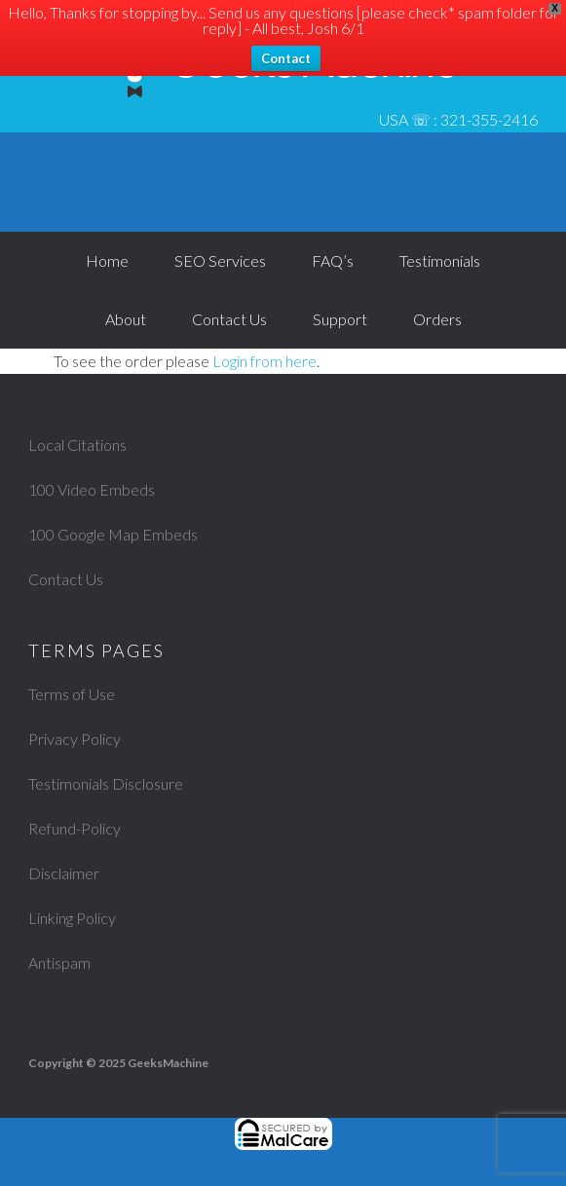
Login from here (264, 361)
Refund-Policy (74, 828)
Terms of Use (71, 694)
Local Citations (77, 444)
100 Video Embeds (91, 489)
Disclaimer (63, 873)
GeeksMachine (168, 1063)
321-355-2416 (489, 119)
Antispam (59, 962)
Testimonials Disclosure (105, 783)
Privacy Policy (74, 738)
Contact (286, 58)
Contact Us (65, 579)
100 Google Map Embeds (113, 534)
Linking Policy (72, 917)
